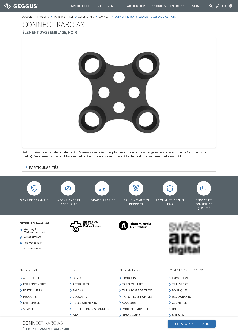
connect (104, 16)
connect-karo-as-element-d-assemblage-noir (145, 16)
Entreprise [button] (179, 6)
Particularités (42, 167)
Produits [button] (158, 6)
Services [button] (199, 6)
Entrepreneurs (108, 6)
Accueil (27, 16)
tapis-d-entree (64, 16)
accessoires (86, 16)
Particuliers (136, 6)
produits (43, 16)
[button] (211, 6)
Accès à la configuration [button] (192, 324)
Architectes (81, 6)
